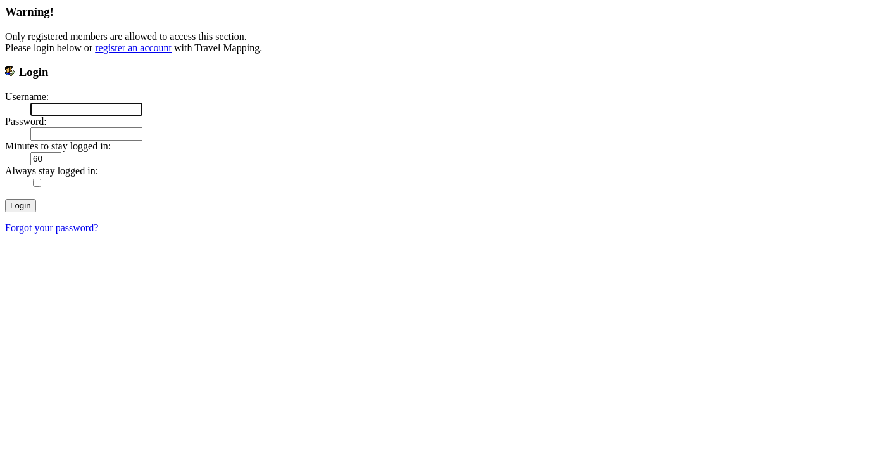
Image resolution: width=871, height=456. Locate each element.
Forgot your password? (51, 227)
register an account (133, 47)
